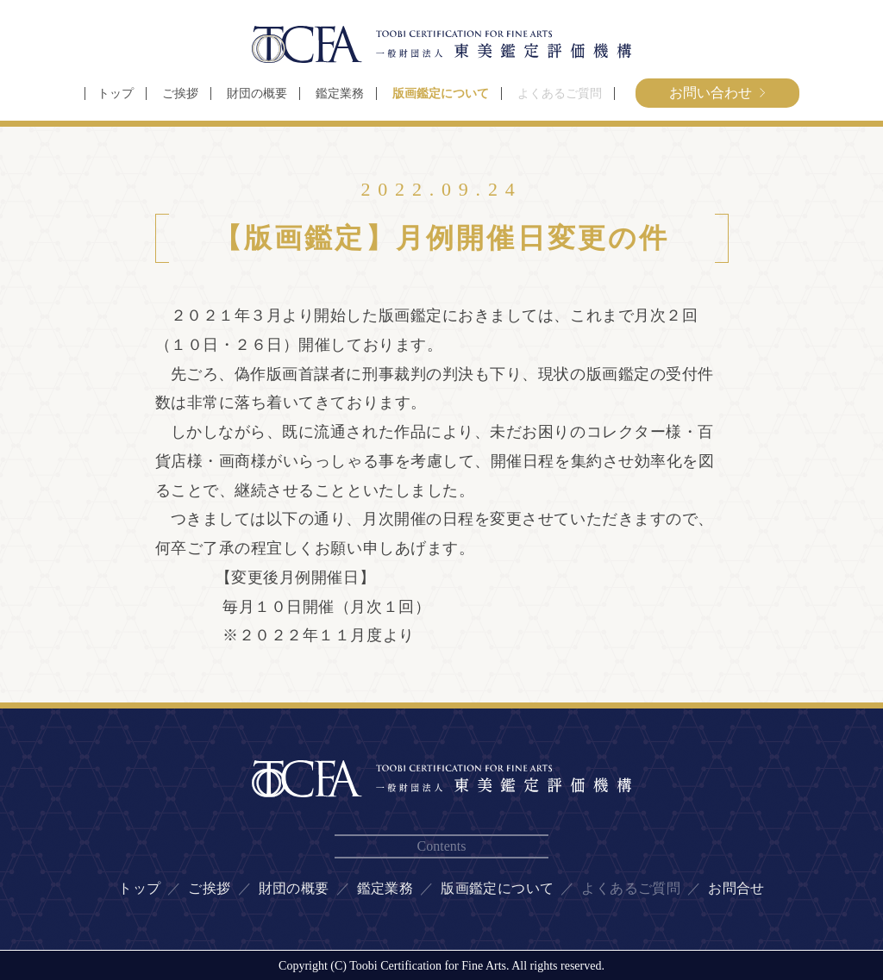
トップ (115, 93)
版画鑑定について (440, 93)
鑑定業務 (340, 93)
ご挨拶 (180, 93)
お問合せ (736, 888)
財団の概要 (257, 93)
